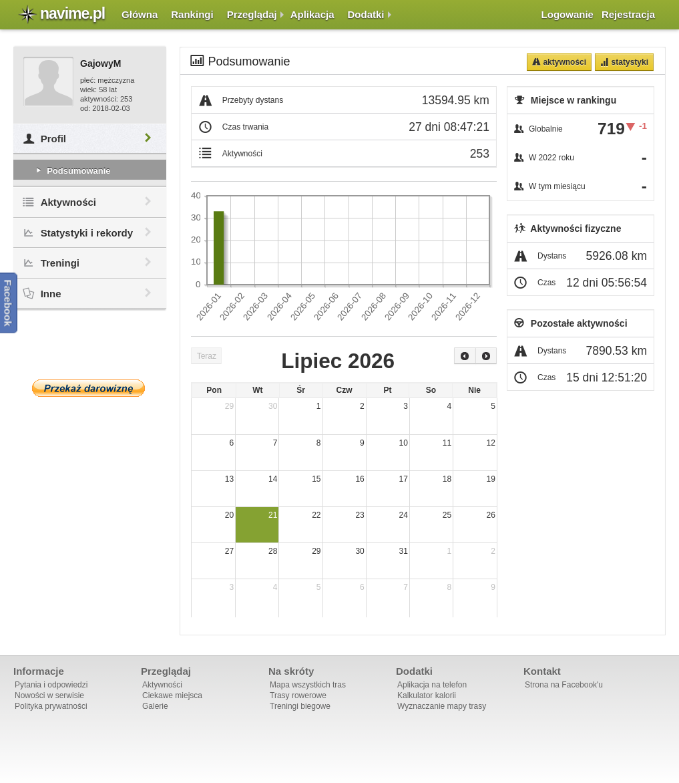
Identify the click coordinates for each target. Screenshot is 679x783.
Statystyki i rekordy (90, 233)
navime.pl (72, 13)
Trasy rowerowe (298, 695)
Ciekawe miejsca (172, 695)
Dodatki (366, 14)
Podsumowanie (72, 171)
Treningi (90, 263)
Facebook (8, 302)
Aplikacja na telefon (432, 684)
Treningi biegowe (300, 706)
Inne (90, 293)
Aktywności (90, 202)
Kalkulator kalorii (426, 695)
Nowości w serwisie (49, 695)
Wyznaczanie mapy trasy (441, 706)
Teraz (206, 356)
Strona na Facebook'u (564, 684)
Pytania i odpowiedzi (51, 684)
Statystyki (628, 62)
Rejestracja (628, 14)
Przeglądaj (252, 14)
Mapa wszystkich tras (308, 684)
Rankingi (192, 14)
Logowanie (567, 14)
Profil (90, 138)
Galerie (155, 706)
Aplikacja (312, 14)
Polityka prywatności (51, 706)
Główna (140, 14)
